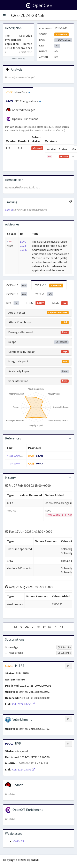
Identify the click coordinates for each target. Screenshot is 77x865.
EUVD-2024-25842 (23, 246)
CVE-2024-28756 (27, 15)
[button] (4, 15)
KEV (12, 303)
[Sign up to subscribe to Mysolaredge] (64, 653)
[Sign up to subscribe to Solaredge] (64, 647)
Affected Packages (20, 110)
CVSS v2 (44, 294)
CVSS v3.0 (16, 294)
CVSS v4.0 (16, 285)
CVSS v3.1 (49, 285)
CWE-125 (18, 841)
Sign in (9, 210)
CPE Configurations (23, 101)
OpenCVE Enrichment (22, 119)
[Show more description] (18, 58)
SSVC (60, 303)
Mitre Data (18, 92)
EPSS (35, 303)
